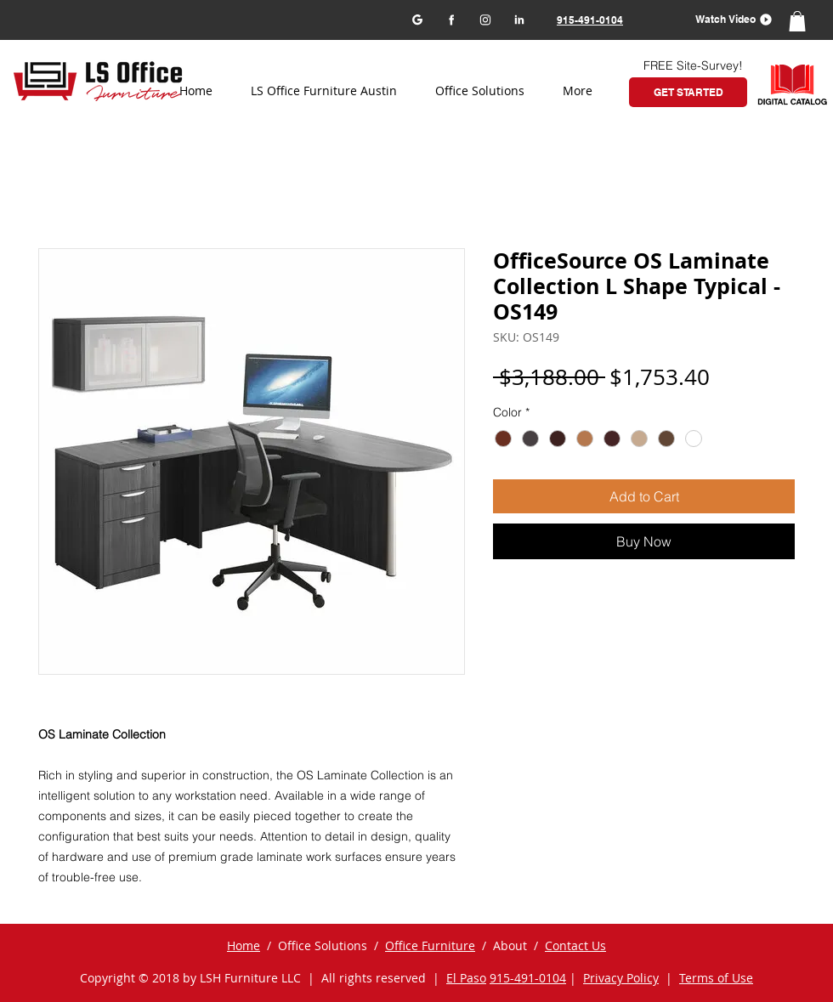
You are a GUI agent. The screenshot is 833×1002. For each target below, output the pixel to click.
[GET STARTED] (688, 92)
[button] (728, 19)
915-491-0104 (528, 978)
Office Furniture (430, 945)
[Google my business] (417, 19)
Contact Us (575, 945)
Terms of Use (716, 978)
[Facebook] (451, 19)
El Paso (466, 978)
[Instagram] (485, 19)
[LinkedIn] (519, 19)
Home (243, 945)
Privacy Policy (621, 978)
